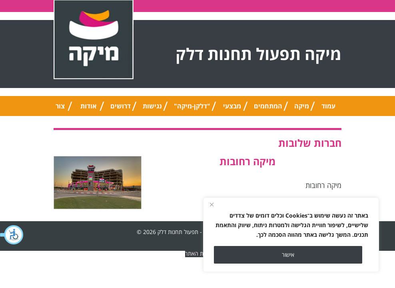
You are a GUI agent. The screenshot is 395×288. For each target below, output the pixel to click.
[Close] (211, 204)
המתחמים (268, 106)
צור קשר (60, 109)
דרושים (120, 106)
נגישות (152, 106)
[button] (12, 235)
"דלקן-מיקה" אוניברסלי (192, 109)
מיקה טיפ (301, 109)
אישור (288, 254)
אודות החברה (88, 109)
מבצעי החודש (232, 109)
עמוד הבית (328, 109)
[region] (291, 235)
